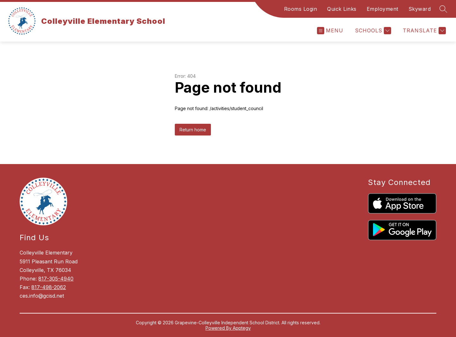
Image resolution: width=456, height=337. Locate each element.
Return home (193, 129)
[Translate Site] (423, 31)
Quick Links (342, 9)
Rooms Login (300, 9)
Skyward (419, 9)
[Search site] (443, 9)
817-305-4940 (55, 278)
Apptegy (242, 328)
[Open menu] (330, 31)
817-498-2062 (48, 287)
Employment (382, 9)
